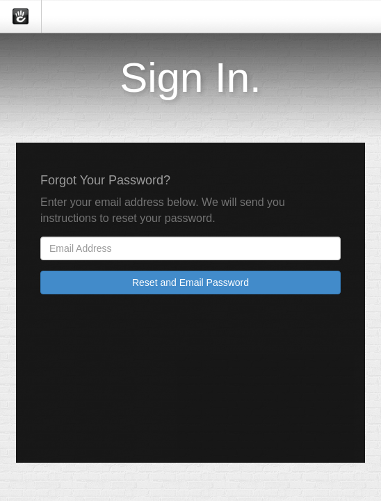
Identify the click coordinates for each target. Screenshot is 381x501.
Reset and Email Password (190, 282)
